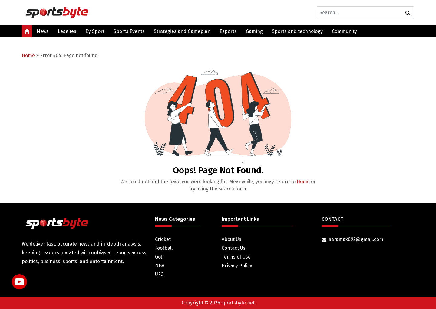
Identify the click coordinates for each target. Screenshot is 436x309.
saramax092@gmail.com (356, 239)
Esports (228, 31)
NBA (159, 265)
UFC (159, 274)
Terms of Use (236, 257)
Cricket (163, 239)
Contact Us (234, 248)
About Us (231, 239)
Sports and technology (297, 31)
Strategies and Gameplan (182, 31)
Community (344, 31)
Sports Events (129, 31)
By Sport (94, 31)
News (43, 31)
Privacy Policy (237, 265)
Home (28, 55)
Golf (159, 257)
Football (164, 248)
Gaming (254, 31)
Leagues (67, 31)
